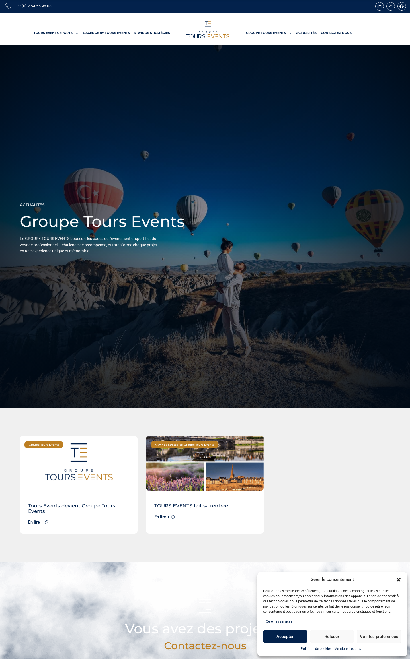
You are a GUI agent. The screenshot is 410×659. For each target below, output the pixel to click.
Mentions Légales (347, 649)
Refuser (332, 636)
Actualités (306, 33)
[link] (79, 485)
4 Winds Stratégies (152, 33)
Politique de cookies (316, 649)
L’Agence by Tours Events (106, 33)
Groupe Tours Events (269, 33)
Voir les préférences (379, 636)
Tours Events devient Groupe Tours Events (71, 508)
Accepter (285, 636)
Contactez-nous (336, 33)
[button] (398, 579)
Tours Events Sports (56, 33)
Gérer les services (279, 621)
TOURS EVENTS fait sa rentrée (191, 506)
